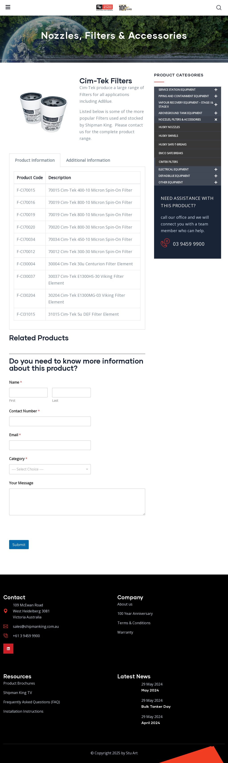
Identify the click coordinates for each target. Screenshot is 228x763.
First (12, 400)
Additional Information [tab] (88, 160)
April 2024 (150, 722)
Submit (18, 544)
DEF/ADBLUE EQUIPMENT (190, 176)
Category (18, 459)
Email (15, 435)
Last (55, 400)
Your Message (21, 483)
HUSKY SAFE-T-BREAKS (172, 144)
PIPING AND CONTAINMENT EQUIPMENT (190, 96)
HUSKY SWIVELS (168, 136)
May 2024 (150, 690)
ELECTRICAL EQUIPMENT (190, 169)
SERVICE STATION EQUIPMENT (190, 90)
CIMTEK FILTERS (168, 162)
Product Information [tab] (35, 160)
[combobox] (50, 469)
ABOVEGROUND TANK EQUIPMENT (190, 113)
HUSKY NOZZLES (169, 127)
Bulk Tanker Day (156, 706)
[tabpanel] (77, 248)
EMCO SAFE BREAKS (171, 153)
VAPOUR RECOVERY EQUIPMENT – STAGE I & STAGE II (190, 105)
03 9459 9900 (183, 242)
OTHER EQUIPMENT (190, 182)
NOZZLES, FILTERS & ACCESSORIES (190, 120)
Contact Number (24, 411)
